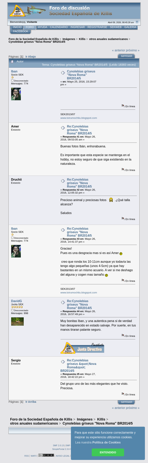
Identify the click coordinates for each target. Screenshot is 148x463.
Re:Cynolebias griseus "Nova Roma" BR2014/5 (79, 130)
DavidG (16, 301)
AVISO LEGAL (63, 456)
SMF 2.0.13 (58, 445)
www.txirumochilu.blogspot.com (79, 117)
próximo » (132, 50)
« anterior (118, 50)
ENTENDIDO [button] (108, 452)
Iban (14, 71)
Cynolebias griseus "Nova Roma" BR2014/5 (81, 75)
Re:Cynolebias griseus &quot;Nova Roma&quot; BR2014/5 (78, 365)
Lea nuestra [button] (98, 442)
